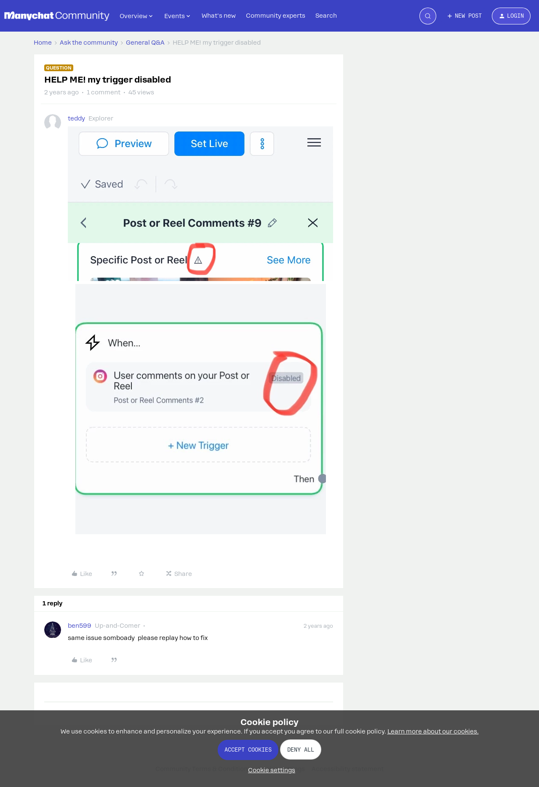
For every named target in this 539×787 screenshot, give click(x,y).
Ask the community (89, 42)
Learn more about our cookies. (433, 731)
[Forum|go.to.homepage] (56, 16)
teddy (76, 118)
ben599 (79, 625)
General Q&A (145, 42)
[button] (464, 16)
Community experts (275, 15)
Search (326, 15)
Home (43, 42)
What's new (219, 15)
